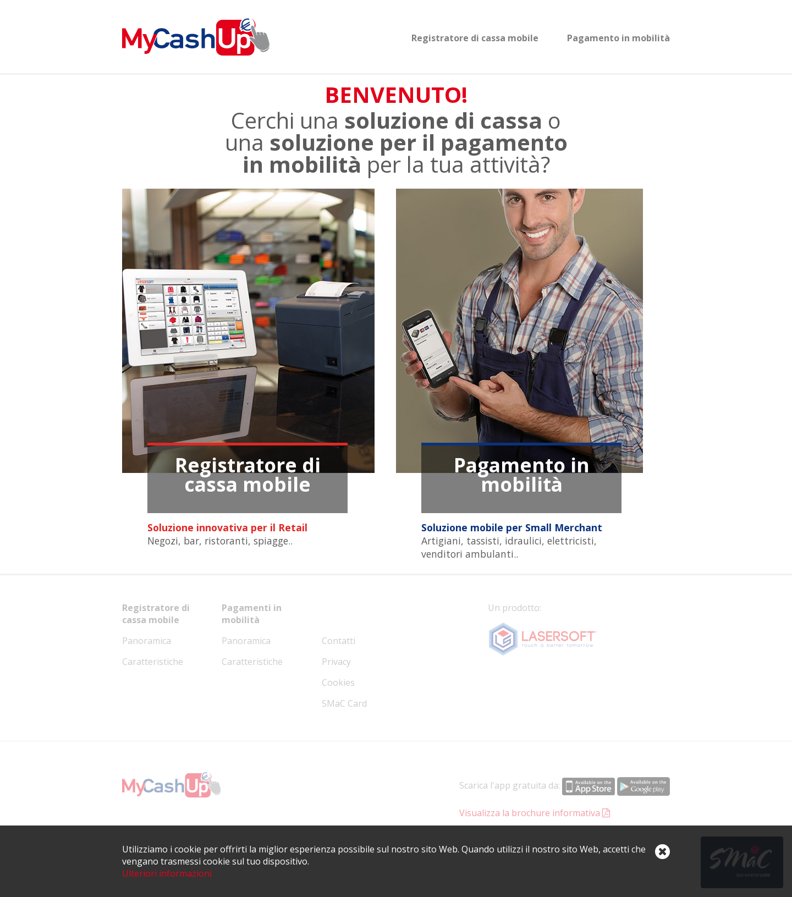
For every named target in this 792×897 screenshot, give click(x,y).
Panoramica (146, 641)
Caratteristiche (152, 662)
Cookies (338, 682)
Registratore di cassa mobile (474, 38)
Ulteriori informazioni (167, 873)
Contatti (338, 641)
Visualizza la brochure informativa (534, 813)
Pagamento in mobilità (618, 38)
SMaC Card (344, 703)
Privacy (336, 662)
